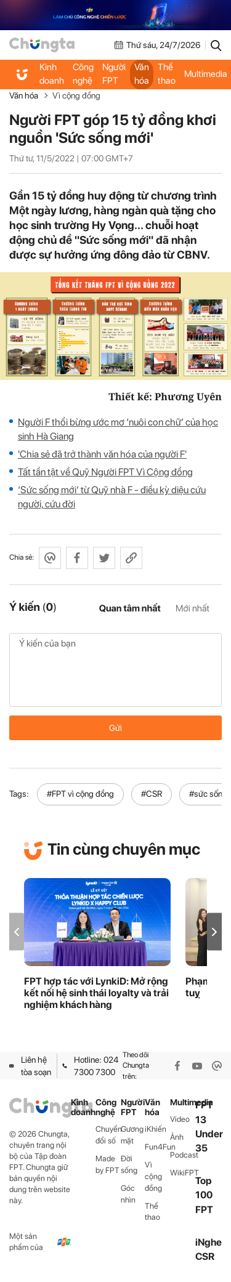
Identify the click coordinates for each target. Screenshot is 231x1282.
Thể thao (167, 74)
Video (180, 1119)
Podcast (182, 1154)
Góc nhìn (128, 1193)
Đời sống (129, 1164)
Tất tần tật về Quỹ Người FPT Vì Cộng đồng (105, 472)
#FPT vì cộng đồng (80, 794)
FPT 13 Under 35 (209, 1126)
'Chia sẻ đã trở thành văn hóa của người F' (102, 454)
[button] (214, 932)
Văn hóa (141, 74)
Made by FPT (107, 1164)
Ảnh (177, 1137)
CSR (204, 1256)
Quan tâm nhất (130, 608)
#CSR (151, 794)
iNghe (208, 1242)
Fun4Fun (157, 1146)
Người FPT (114, 74)
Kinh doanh (51, 74)
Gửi (115, 728)
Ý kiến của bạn (115, 670)
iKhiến (155, 1129)
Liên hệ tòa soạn (30, 1066)
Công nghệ (83, 74)
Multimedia (182, 1102)
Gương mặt (132, 1134)
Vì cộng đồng (76, 95)
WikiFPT (182, 1172)
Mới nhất (192, 608)
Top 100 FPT (204, 1195)
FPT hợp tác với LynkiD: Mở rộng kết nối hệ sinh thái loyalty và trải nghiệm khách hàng (96, 992)
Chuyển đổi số (108, 1134)
